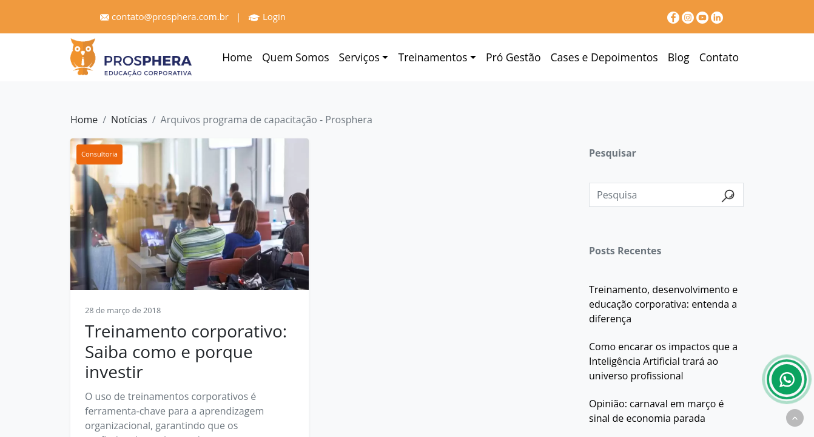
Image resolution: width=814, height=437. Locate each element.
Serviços (359, 57)
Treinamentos (432, 57)
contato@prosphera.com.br (164, 16)
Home (237, 57)
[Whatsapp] (787, 379)
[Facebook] (674, 16)
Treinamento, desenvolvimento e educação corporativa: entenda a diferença (663, 304)
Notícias (129, 119)
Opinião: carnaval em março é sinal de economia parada (656, 411)
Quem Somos (295, 57)
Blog (679, 57)
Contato (719, 57)
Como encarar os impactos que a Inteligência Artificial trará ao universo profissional (663, 361)
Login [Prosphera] (267, 16)
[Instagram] (689, 16)
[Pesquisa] (666, 194)
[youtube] (703, 16)
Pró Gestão (513, 57)
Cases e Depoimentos (604, 57)
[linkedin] (717, 16)
